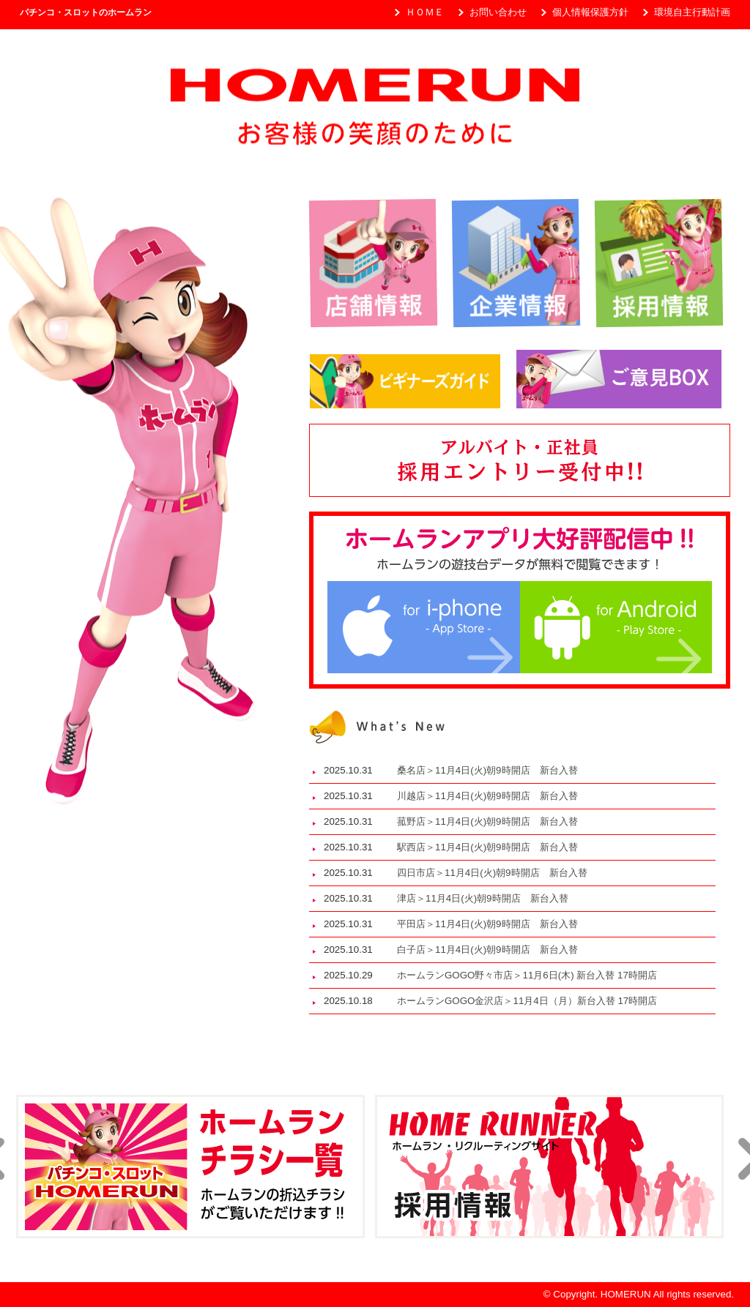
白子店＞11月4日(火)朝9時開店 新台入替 (492, 949)
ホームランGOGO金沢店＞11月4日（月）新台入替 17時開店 (527, 1000)
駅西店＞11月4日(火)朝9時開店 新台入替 (492, 847)
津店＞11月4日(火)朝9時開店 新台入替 (487, 898)
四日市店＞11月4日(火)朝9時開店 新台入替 (497, 872)
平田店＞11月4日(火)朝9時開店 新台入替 (492, 923)
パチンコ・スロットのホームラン (86, 12)
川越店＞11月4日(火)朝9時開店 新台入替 (492, 795)
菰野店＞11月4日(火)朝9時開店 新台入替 (492, 821)
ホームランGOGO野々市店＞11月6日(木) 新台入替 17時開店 (527, 975)
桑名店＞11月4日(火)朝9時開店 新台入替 (492, 770)
